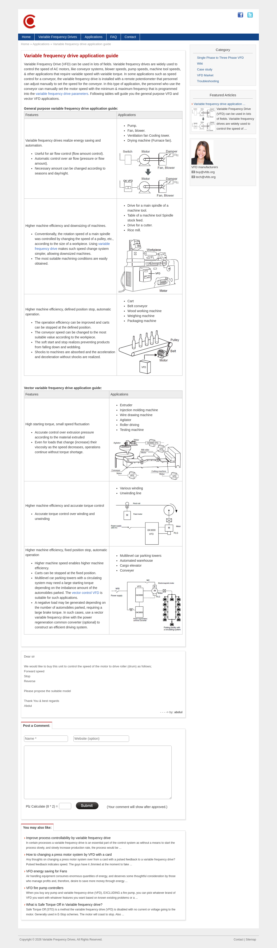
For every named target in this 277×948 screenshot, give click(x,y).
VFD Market (205, 75)
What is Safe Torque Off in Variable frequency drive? (64, 904)
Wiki (200, 63)
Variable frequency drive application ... (219, 104)
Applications (94, 37)
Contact (130, 37)
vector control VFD (85, 593)
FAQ (113, 37)
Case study (204, 69)
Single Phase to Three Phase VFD (220, 57)
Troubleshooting (208, 81)
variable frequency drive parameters (62, 94)
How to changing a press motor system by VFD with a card (69, 854)
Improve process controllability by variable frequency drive (68, 838)
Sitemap (251, 939)
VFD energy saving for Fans (46, 871)
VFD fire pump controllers (44, 888)
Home (26, 37)
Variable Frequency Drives (57, 37)
